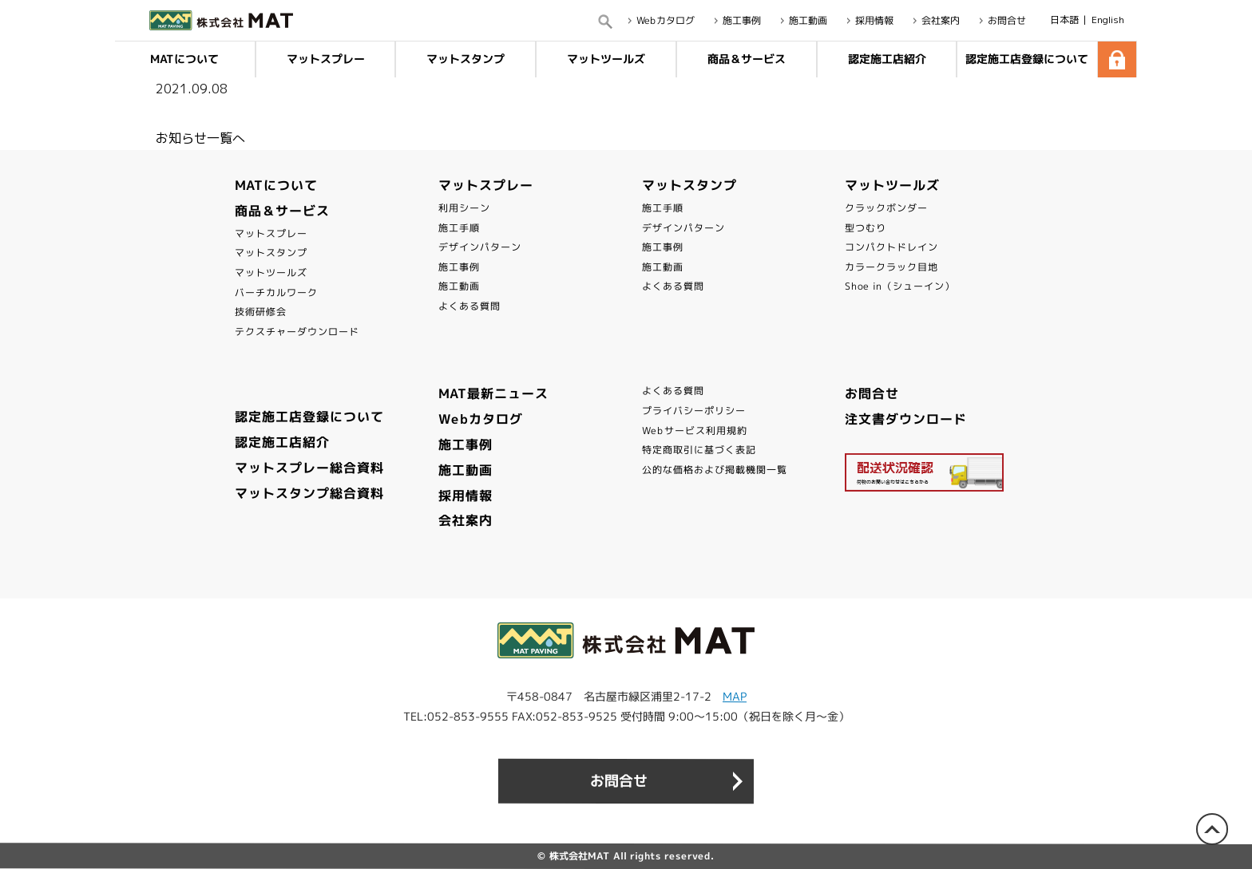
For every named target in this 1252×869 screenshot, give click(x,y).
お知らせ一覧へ (200, 138)
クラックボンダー (886, 208)
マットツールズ (606, 58)
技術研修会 (261, 311)
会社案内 (465, 520)
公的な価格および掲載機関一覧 (714, 469)
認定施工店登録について (1027, 58)
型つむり (865, 228)
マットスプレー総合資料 (309, 467)
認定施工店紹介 (886, 58)
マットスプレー (326, 58)
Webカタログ (480, 419)
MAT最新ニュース (493, 393)
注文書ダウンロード (906, 419)
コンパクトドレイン (891, 247)
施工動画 (459, 286)
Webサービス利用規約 (694, 430)
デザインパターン (479, 247)
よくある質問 (469, 306)
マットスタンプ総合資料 (309, 493)
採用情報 (465, 495)
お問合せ (872, 393)
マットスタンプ (465, 58)
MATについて (184, 58)
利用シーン (464, 208)
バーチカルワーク (276, 292)
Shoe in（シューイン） (900, 286)
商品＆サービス (746, 58)
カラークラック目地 (891, 267)
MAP (735, 696)
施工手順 (459, 228)
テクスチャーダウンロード (297, 331)
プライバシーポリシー (694, 410)
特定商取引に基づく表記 (699, 449)
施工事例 (459, 267)
